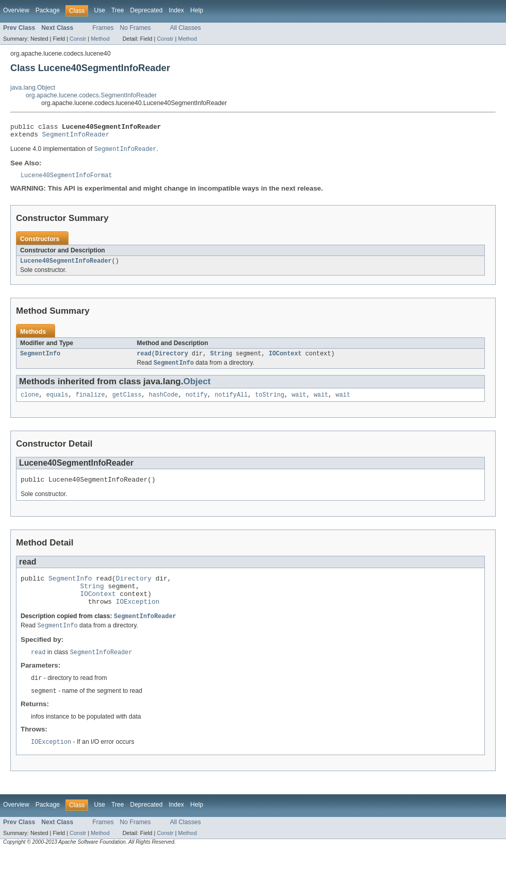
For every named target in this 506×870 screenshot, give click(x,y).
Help (196, 10)
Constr (78, 39)
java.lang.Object (32, 87)
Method (100, 39)
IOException (138, 617)
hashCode (163, 403)
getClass (127, 403)
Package (48, 10)
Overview (16, 10)
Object (197, 389)
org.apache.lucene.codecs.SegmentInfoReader (91, 95)
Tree (117, 10)
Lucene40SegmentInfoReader (66, 266)
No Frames (135, 27)
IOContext (284, 360)
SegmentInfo (40, 360)
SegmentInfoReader (76, 137)
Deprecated (146, 10)
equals (57, 403)
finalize (90, 403)
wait (299, 403)
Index (176, 10)
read (144, 360)
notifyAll (231, 403)
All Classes (185, 27)
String (221, 360)
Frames (102, 27)
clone (30, 403)
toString (269, 403)
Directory (171, 360)
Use (99, 10)
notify (196, 403)
